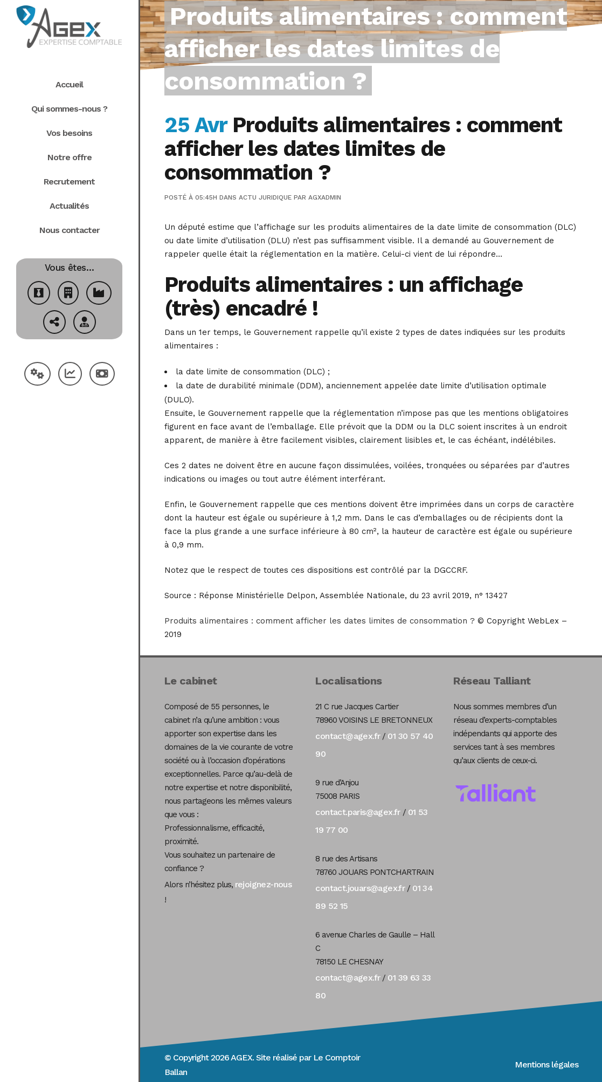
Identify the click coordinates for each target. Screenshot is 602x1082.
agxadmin (324, 197)
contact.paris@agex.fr (357, 812)
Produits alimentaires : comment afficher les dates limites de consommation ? (319, 621)
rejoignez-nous (263, 884)
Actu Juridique (265, 197)
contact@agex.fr (347, 736)
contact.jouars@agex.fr (360, 888)
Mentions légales (546, 1064)
